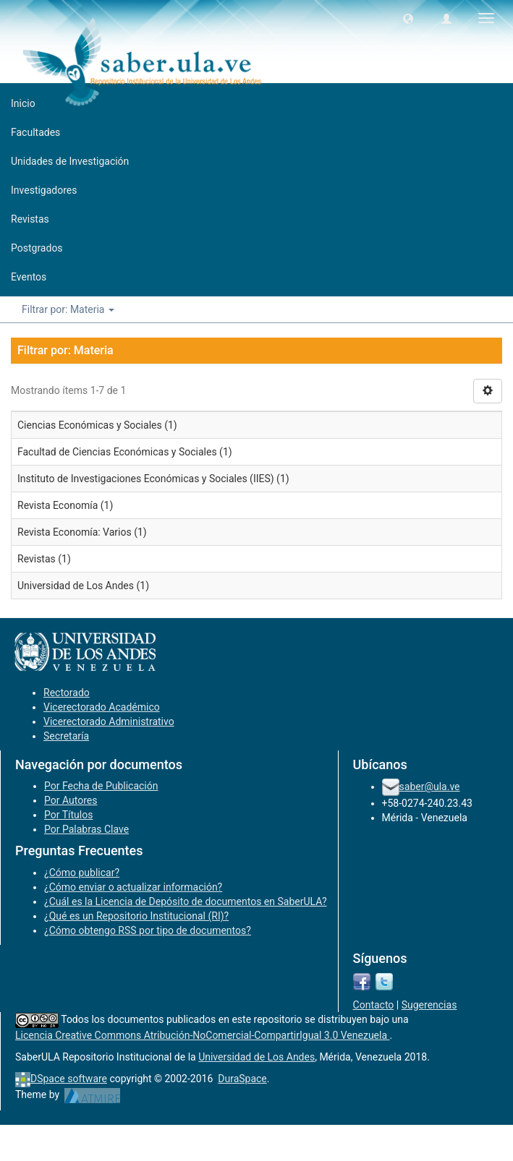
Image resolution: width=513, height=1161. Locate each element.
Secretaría (66, 736)
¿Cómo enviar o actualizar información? (133, 887)
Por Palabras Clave (86, 829)
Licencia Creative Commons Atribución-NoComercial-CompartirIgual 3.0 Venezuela (202, 1035)
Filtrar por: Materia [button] (68, 309)
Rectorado (66, 692)
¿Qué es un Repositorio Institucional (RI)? (136, 916)
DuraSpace (242, 1078)
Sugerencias (429, 1005)
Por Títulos (68, 815)
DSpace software (68, 1078)
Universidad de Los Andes (256, 1057)
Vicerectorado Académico (101, 707)
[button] (408, 18)
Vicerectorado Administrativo (108, 721)
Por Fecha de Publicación (101, 786)
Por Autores (70, 800)
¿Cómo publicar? (81, 872)
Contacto (373, 1005)
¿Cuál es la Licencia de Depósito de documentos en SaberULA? (185, 901)
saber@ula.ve (429, 786)
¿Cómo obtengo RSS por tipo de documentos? (147, 930)
